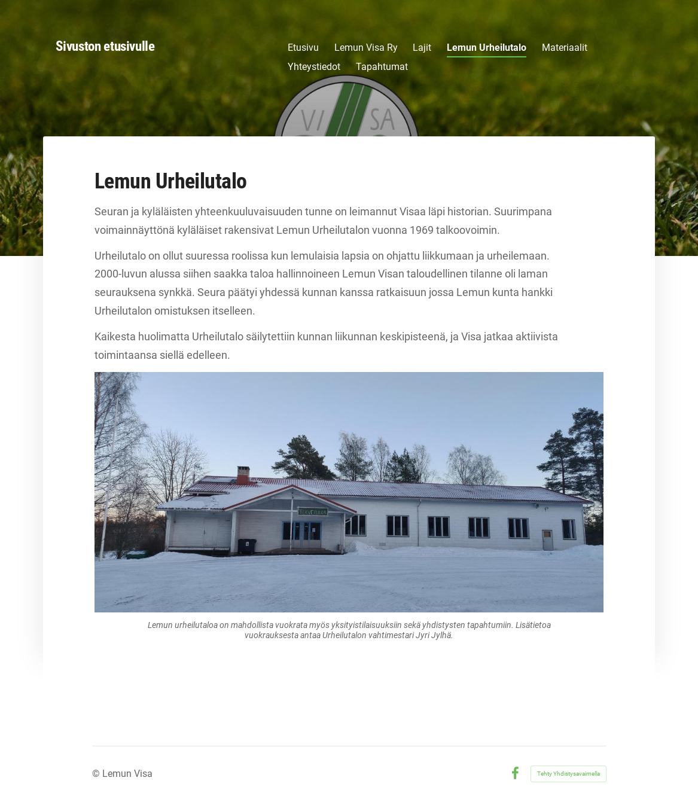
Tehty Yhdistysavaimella (568, 773)
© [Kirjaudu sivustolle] (97, 773)
